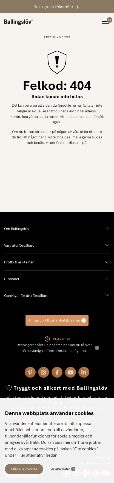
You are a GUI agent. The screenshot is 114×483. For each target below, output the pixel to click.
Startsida (52, 36)
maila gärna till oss (87, 137)
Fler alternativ (59, 468)
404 (67, 36)
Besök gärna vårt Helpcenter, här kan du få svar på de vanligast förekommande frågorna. (54, 347)
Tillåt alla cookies (24, 468)
